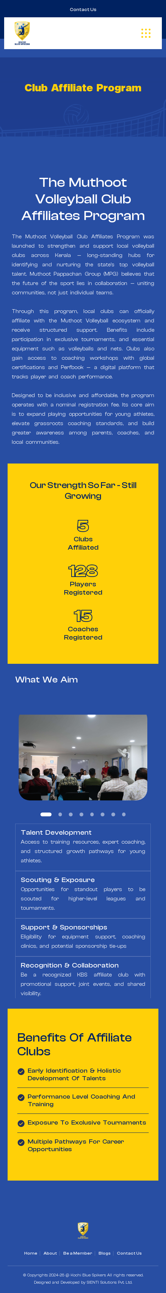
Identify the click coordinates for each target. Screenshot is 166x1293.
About (50, 1253)
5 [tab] (92, 814)
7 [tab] (113, 814)
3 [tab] (71, 814)
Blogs (105, 1253)
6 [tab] (102, 814)
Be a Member (77, 1253)
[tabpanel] (83, 754)
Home (30, 1253)
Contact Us (83, 9)
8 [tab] (124, 814)
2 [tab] (60, 814)
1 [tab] (46, 814)
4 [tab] (81, 814)
